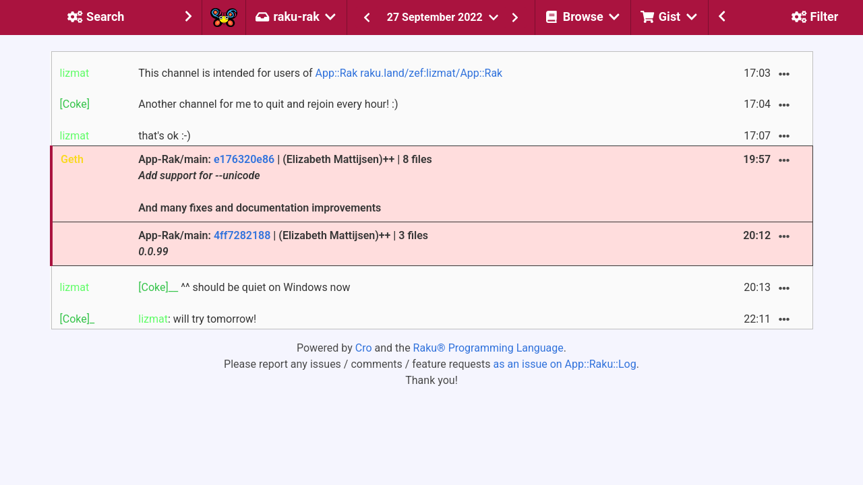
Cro (363, 348)
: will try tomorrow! (197, 319)
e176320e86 (244, 159)
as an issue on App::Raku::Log (565, 364)
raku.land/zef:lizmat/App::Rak (431, 73)
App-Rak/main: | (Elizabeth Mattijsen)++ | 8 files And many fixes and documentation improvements (285, 183)
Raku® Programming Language (488, 348)
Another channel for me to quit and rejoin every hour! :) (268, 104)
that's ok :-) (164, 135)
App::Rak (337, 73)
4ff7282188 (242, 235)
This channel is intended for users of (320, 73)
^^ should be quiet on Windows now (244, 287)
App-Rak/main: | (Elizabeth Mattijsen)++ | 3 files (283, 243)
